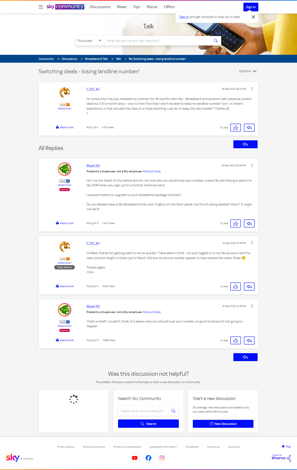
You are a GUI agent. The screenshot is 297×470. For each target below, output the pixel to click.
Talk (148, 26)
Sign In (251, 7)
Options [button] (245, 71)
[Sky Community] (65, 7)
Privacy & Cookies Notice (127, 446)
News (122, 7)
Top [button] (288, 446)
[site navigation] (41, 7)
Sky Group (234, 446)
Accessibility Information (163, 446)
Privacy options (65, 446)
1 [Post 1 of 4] (92, 127)
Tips (136, 7)
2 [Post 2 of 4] (92, 223)
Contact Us (213, 446)
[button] (252, 88)
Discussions (100, 7)
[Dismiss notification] (253, 17)
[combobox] (156, 40)
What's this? (64, 108)
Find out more (152, 171)
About (152, 7)
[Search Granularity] (90, 40)
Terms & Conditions (94, 446)
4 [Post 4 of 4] (93, 340)
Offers (169, 7)
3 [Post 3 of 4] (92, 286)
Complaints (192, 446)
